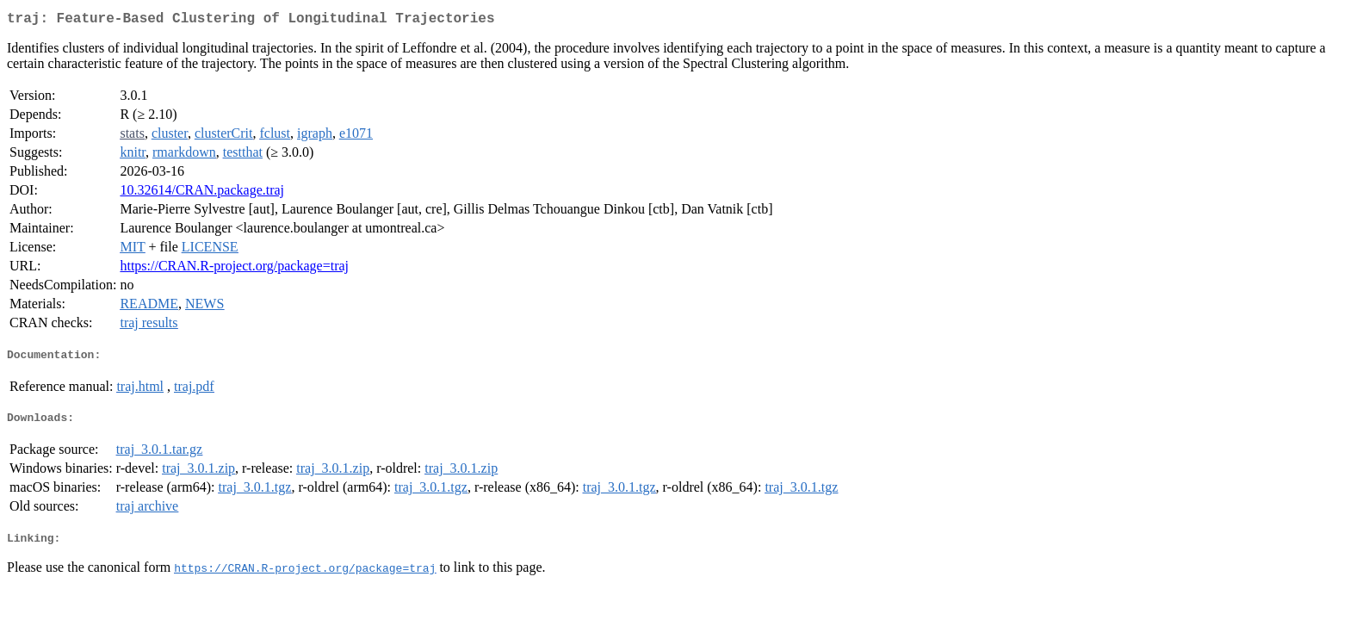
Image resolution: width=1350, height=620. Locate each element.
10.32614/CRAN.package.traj (202, 193)
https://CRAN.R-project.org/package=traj (234, 269)
